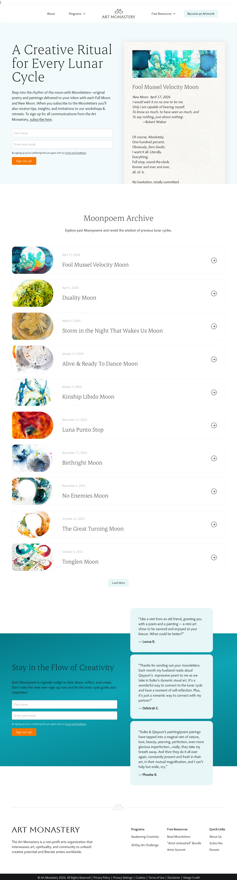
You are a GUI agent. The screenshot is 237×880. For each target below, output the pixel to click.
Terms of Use (156, 877)
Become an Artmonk (200, 14)
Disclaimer (174, 877)
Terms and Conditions (75, 152)
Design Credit (191, 877)
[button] (77, 14)
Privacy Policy (101, 877)
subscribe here (41, 119)
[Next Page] (118, 583)
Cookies (140, 877)
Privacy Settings (123, 877)
